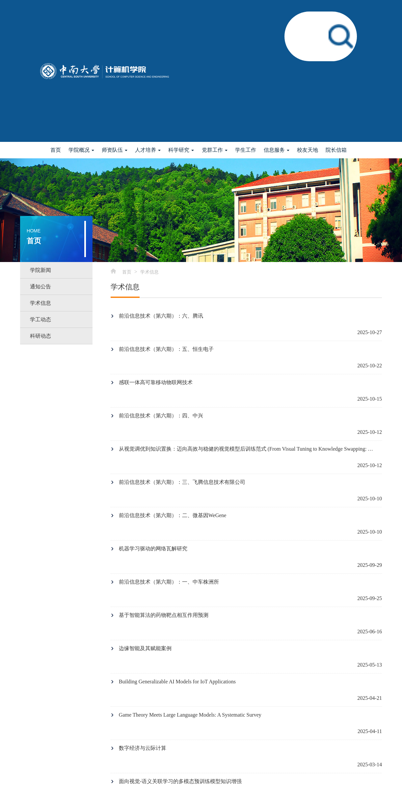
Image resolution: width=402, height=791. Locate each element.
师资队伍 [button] (114, 150)
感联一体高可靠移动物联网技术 (156, 382)
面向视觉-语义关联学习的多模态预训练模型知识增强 (180, 781)
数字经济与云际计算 (142, 748)
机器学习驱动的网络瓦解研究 (153, 548)
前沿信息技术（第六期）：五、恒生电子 (166, 349)
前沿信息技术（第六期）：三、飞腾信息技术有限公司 (182, 482)
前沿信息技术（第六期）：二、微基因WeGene (173, 515)
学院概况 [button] (81, 150)
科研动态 (40, 336)
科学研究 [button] (181, 150)
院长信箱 (336, 150)
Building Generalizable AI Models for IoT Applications (177, 681)
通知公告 (40, 286)
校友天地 (307, 150)
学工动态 (40, 319)
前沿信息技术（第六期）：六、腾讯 (161, 316)
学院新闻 (40, 270)
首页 (55, 150)
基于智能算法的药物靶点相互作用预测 (163, 615)
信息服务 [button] (276, 150)
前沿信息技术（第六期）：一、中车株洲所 (169, 582)
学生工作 (245, 150)
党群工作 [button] (215, 150)
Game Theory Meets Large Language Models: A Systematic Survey (190, 715)
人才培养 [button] (148, 150)
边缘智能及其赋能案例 (145, 648)
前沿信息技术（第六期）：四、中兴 (161, 415)
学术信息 (40, 303)
